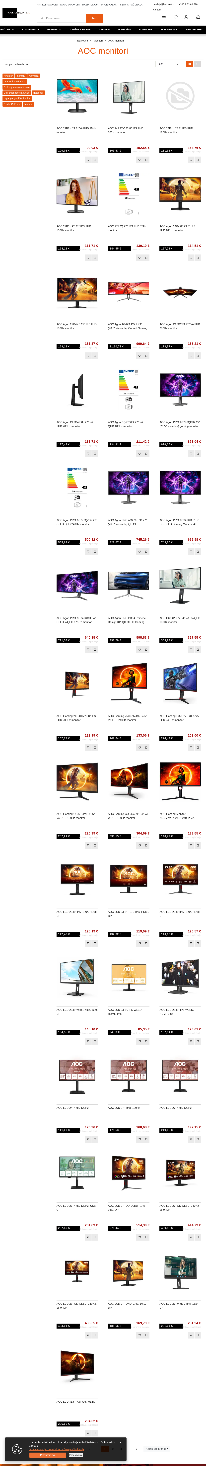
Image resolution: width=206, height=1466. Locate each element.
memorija (34, 76)
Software (146, 29)
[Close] (47, 1455)
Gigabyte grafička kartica (17, 98)
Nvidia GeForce (12, 104)
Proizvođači (109, 4)
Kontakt (157, 9)
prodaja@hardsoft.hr (164, 4)
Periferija (55, 29)
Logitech (28, 104)
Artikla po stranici (156, 1448)
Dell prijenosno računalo (17, 87)
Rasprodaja (90, 4)
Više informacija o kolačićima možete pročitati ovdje (56, 1449)
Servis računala (131, 4)
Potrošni (125, 29)
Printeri (106, 29)
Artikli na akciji (47, 4)
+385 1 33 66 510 (188, 4)
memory (21, 76)
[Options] (76, 1455)
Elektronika (170, 29)
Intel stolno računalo (14, 81)
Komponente (32, 29)
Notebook (38, 92)
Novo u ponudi (70, 4)
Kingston (8, 76)
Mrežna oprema (81, 29)
